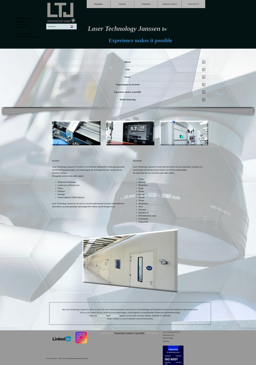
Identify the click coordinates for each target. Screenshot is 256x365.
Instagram (115, 315)
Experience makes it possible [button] (127, 92)
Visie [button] (127, 69)
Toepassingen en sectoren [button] (127, 84)
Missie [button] (127, 62)
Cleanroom (122, 4)
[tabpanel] (32, 27)
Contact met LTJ (193, 4)
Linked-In (102, 315)
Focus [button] (127, 77)
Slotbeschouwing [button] (128, 99)
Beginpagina (98, 4)
